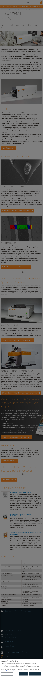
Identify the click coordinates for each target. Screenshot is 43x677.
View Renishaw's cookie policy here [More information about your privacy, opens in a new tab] (9, 673)
